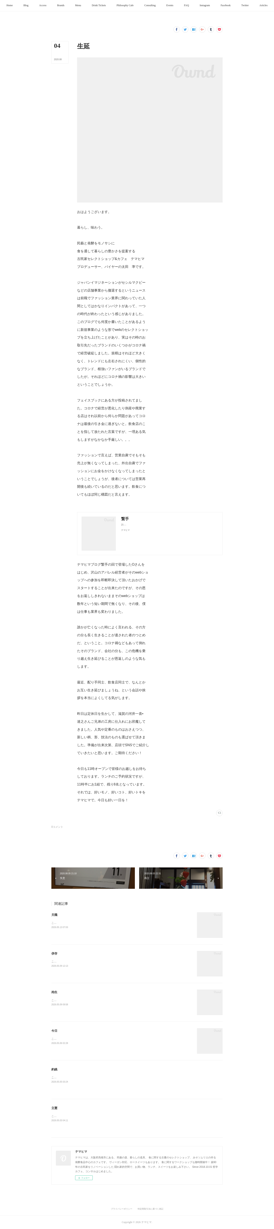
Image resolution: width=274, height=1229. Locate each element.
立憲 (54, 1108)
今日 (54, 1030)
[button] (28, 5)
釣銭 (54, 1069)
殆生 (54, 992)
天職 (54, 915)
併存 (54, 953)
